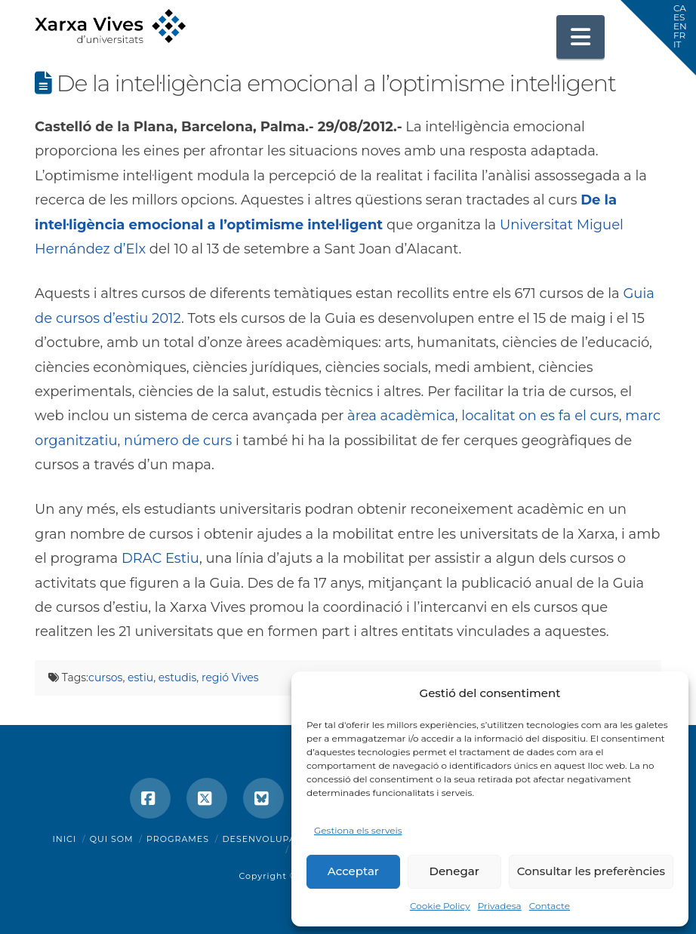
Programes (177, 839)
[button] (580, 37)
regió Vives (230, 677)
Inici (65, 839)
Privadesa (500, 905)
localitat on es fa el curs (539, 415)
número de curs (178, 440)
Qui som (112, 839)
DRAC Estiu (160, 558)
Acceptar (353, 871)
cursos (105, 677)
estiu (140, 677)
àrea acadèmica (401, 415)
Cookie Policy (440, 905)
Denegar (454, 871)
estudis (177, 677)
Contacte (549, 905)
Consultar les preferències (591, 871)
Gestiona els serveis (358, 830)
